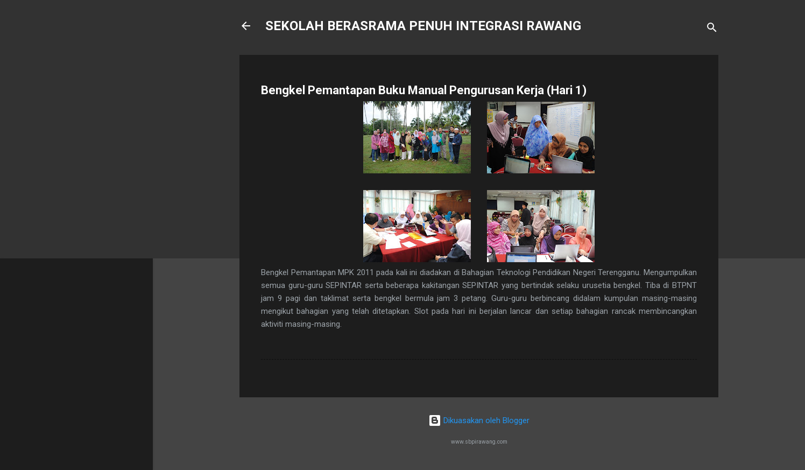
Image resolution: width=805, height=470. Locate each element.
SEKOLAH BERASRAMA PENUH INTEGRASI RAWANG (423, 25)
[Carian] (711, 29)
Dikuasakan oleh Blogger (478, 420)
